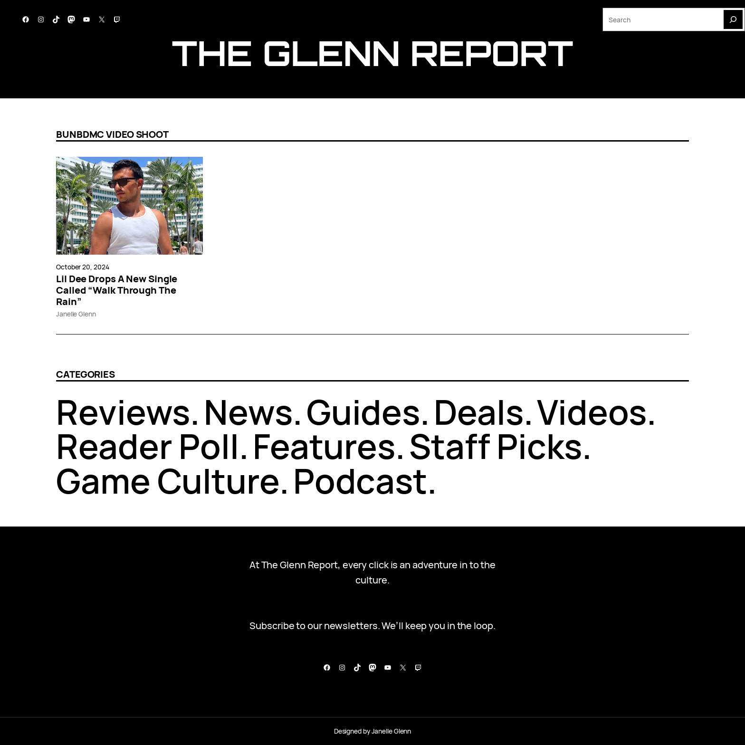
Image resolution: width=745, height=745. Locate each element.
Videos (591, 412)
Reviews (123, 412)
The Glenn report (372, 53)
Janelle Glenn (76, 313)
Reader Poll (147, 446)
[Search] (733, 19)
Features (324, 446)
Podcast (360, 481)
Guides (363, 412)
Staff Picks (495, 446)
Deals (479, 412)
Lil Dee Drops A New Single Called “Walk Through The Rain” (116, 290)
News (248, 412)
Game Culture (167, 481)
